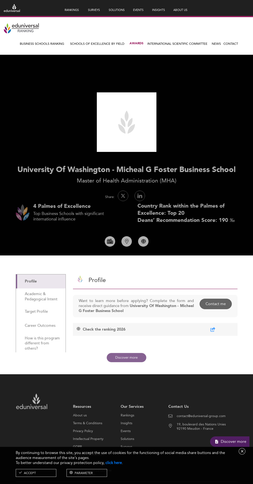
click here (113, 463)
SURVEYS (94, 10)
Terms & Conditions (87, 436)
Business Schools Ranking (42, 43)
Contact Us (178, 420)
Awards (136, 43)
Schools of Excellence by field (97, 43)
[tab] (41, 295)
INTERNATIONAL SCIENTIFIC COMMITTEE (177, 43)
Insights (126, 436)
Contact (230, 43)
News (216, 43)
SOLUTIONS (117, 10)
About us (80, 428)
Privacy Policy (83, 444)
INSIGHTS (158, 10)
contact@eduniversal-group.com (201, 429)
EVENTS (138, 10)
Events (126, 444)
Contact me (216, 317)
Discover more (126, 357)
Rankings (127, 428)
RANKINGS (72, 10)
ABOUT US (180, 10)
